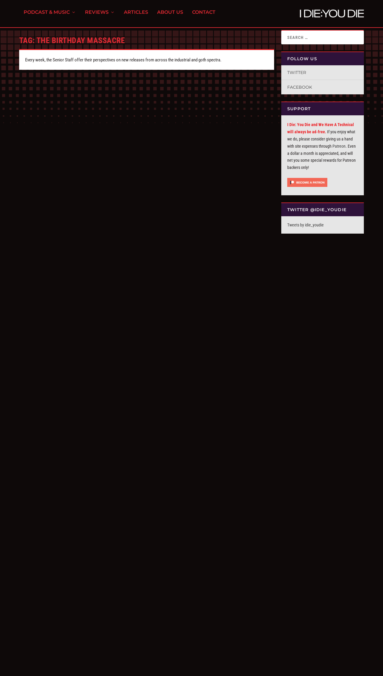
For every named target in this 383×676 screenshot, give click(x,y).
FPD (82, 669)
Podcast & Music (47, 15)
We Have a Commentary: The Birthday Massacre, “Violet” (70, 447)
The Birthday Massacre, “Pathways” (68, 161)
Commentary (81, 457)
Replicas (198, 457)
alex (32, 168)
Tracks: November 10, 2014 (56, 587)
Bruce (33, 594)
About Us (170, 15)
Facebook (299, 87)
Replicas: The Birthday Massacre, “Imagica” (208, 450)
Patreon (339, 146)
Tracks (67, 594)
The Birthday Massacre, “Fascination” (71, 300)
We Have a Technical (107, 457)
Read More (37, 198)
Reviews (97, 15)
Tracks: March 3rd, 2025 (185, 161)
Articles (136, 15)
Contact (203, 15)
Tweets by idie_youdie (305, 225)
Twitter (296, 72)
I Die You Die (38, 457)
